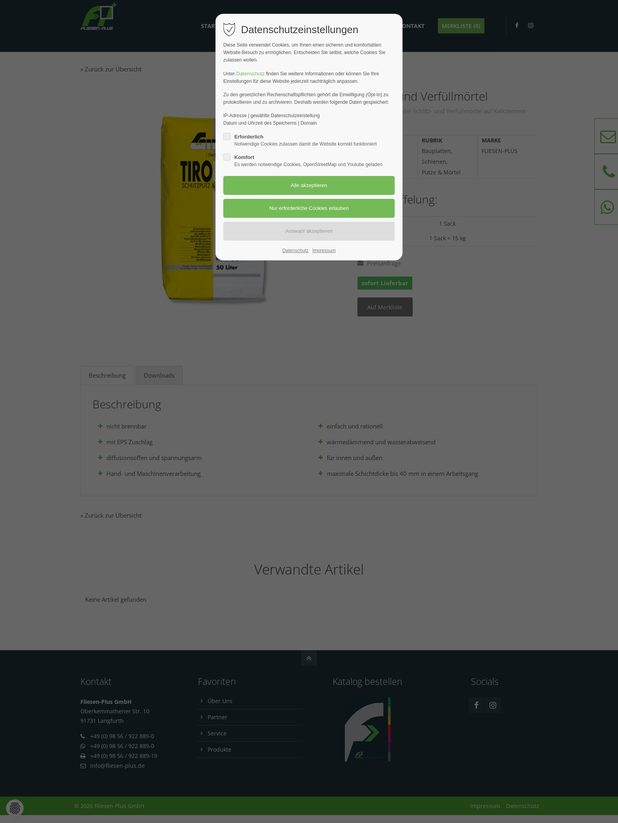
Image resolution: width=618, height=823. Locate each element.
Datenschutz (250, 74)
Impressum (323, 250)
